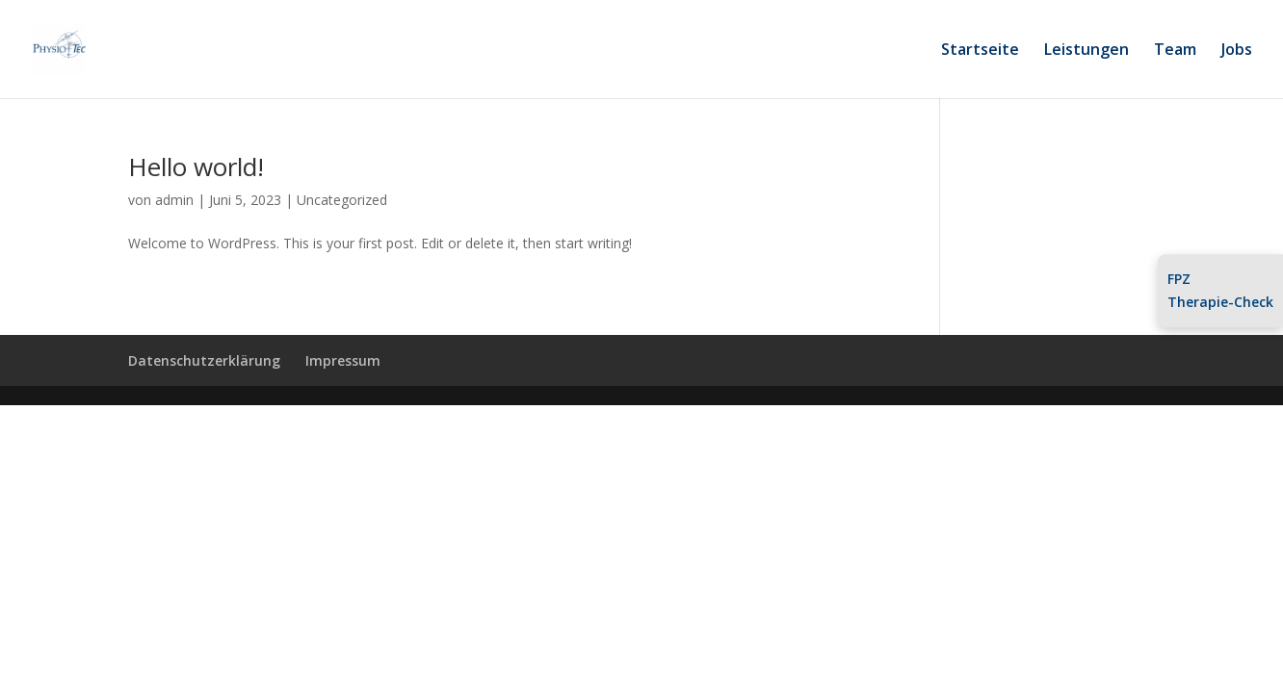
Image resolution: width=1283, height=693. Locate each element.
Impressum (342, 360)
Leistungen (1086, 51)
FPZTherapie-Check (1220, 291)
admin (174, 200)
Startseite (980, 51)
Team (1175, 51)
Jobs (1236, 51)
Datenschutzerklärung (204, 360)
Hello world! (196, 166)
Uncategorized (342, 200)
